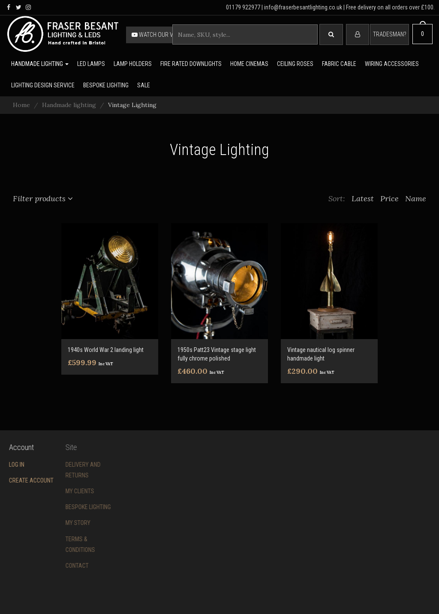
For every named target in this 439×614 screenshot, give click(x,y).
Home (21, 105)
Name (415, 198)
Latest (363, 198)
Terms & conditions (65, 544)
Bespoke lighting (106, 85)
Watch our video (158, 34)
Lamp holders (133, 63)
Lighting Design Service (43, 85)
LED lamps (91, 63)
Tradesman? (389, 34)
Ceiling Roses (295, 63)
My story (62, 522)
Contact (61, 565)
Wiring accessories (392, 63)
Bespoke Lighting (73, 507)
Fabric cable (339, 63)
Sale (143, 85)
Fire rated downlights (191, 63)
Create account (25, 480)
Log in (10, 464)
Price (389, 198)
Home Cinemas (249, 63)
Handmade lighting (40, 63)
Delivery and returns (67, 470)
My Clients (64, 491)
